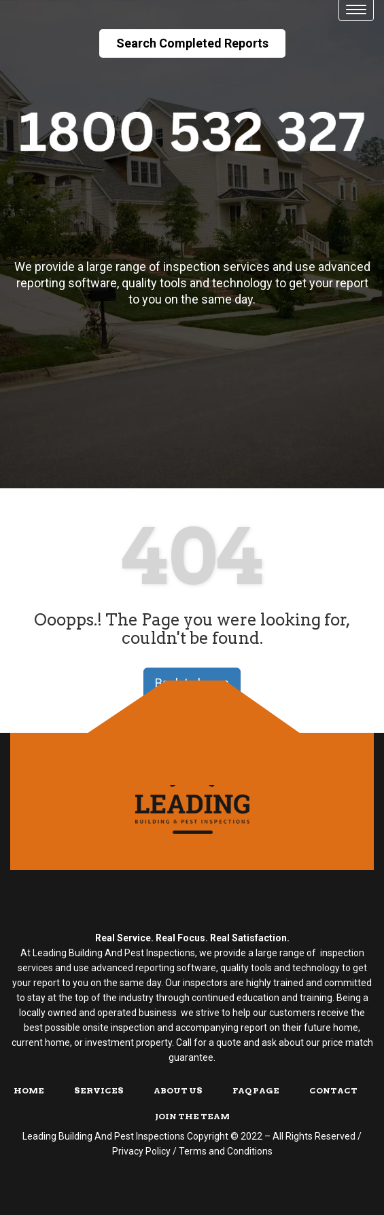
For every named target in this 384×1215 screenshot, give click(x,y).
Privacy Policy (141, 1151)
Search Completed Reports (192, 43)
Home (29, 1090)
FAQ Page (255, 1090)
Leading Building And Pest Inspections (103, 1136)
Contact (333, 1090)
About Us (178, 1090)
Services (99, 1090)
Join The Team (192, 1116)
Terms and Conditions (226, 1151)
